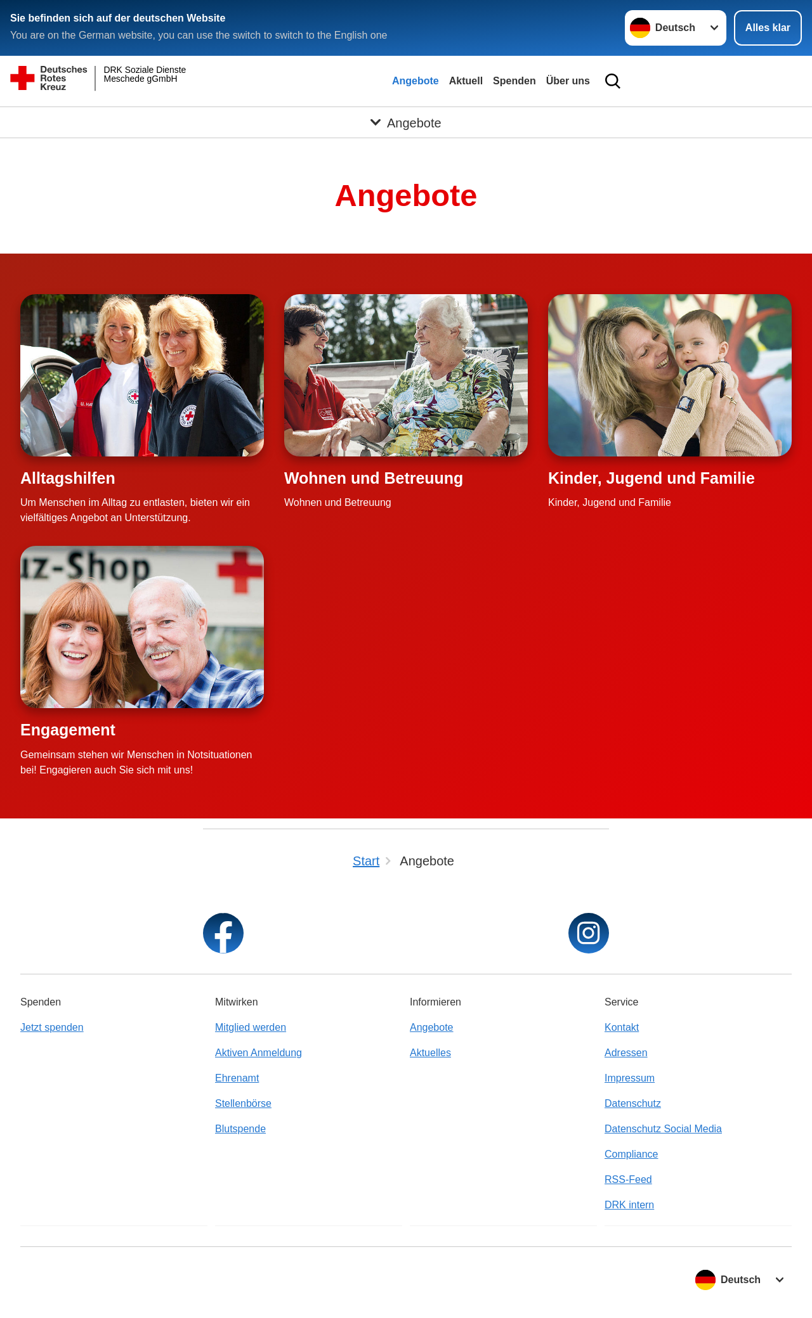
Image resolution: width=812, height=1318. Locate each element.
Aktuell (466, 80)
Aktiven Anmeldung (258, 1052)
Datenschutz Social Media (663, 1128)
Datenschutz (633, 1103)
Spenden (514, 80)
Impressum (630, 1078)
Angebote (415, 80)
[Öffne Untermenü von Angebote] (406, 122)
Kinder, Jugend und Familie (651, 478)
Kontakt (622, 1027)
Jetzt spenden (52, 1027)
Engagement (67, 730)
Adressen (626, 1052)
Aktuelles (430, 1052)
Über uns (568, 80)
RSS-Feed (628, 1179)
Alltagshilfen (67, 478)
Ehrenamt (237, 1078)
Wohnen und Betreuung (373, 478)
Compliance (631, 1154)
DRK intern (629, 1204)
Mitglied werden (250, 1027)
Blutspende (240, 1128)
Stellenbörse (243, 1103)
